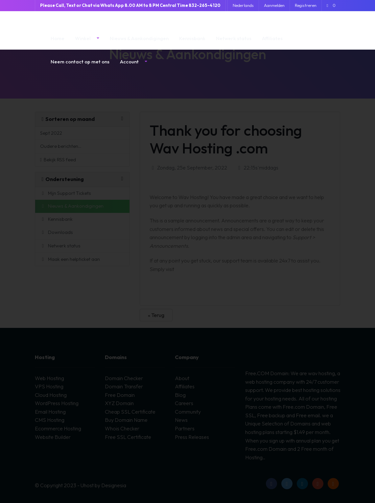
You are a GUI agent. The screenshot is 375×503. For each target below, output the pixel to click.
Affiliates (272, 43)
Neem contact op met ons (80, 66)
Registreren (305, 5)
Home (57, 43)
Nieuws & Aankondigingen (139, 43)
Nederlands (243, 5)
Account (130, 66)
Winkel (83, 43)
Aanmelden (274, 5)
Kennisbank (192, 43)
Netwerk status (233, 43)
